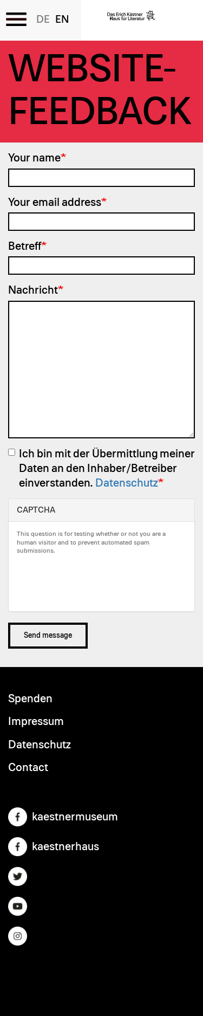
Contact (28, 767)
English (62, 19)
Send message (48, 635)
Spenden (30, 698)
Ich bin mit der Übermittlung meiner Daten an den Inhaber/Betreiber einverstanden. (101, 468)
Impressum (36, 721)
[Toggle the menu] (16, 19)
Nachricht (33, 290)
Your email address (54, 202)
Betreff (24, 246)
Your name (34, 158)
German (43, 19)
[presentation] (99, 582)
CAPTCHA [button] (36, 510)
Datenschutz (126, 483)
